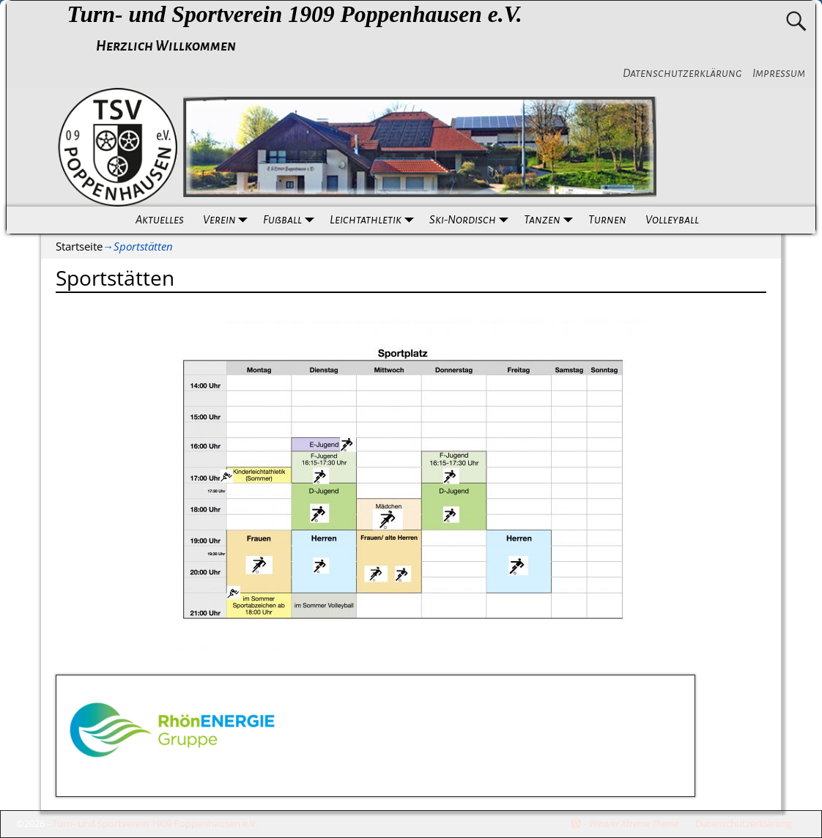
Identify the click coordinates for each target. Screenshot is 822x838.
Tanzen (551, 220)
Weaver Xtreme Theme (633, 823)
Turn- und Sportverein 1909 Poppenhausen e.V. (294, 14)
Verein (228, 220)
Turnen (607, 220)
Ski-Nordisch (471, 220)
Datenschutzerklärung (682, 73)
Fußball (291, 220)
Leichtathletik (375, 220)
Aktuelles (160, 220)
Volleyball (672, 220)
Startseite (79, 246)
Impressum (778, 73)
